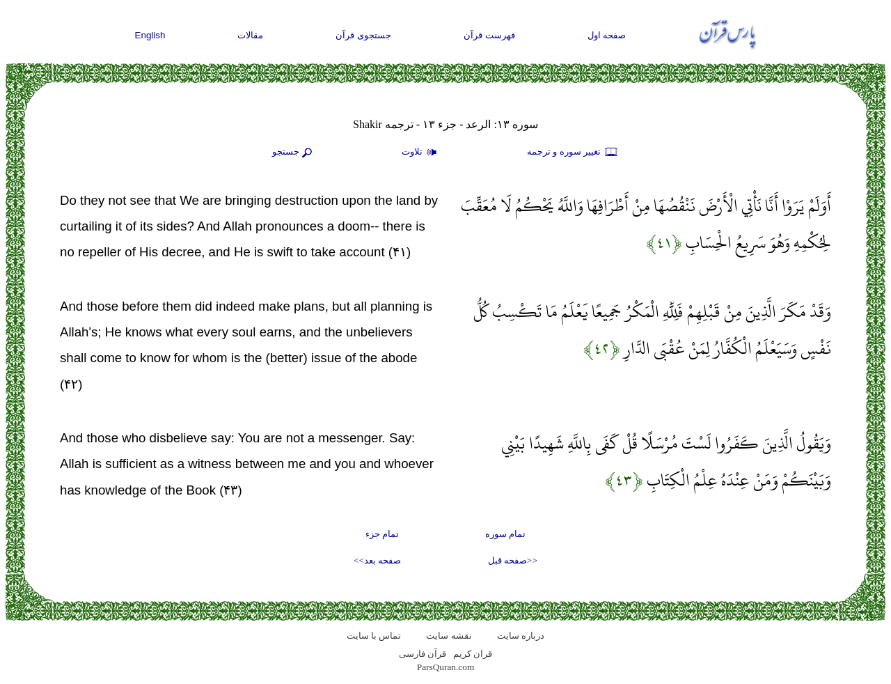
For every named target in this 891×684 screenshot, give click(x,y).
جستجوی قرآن (363, 35)
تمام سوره (505, 534)
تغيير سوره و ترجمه (573, 153)
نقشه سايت (448, 635)
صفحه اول (607, 35)
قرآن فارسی (422, 653)
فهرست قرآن (489, 35)
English (150, 35)
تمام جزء (382, 534)
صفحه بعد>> (377, 560)
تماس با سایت (374, 635)
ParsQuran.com (446, 667)
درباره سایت (520, 635)
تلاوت (421, 153)
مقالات (250, 35)
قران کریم (472, 653)
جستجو (293, 153)
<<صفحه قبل (512, 560)
